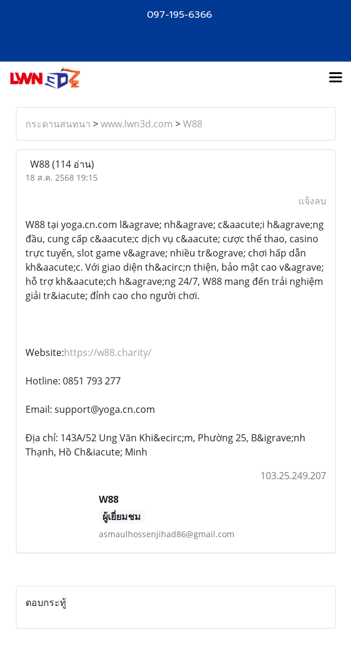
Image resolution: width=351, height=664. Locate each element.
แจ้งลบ (312, 200)
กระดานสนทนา (58, 123)
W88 (192, 123)
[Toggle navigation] (336, 78)
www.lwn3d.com (137, 123)
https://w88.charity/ (108, 352)
